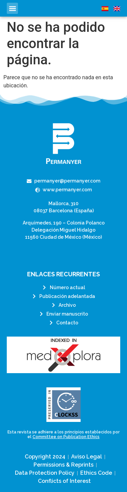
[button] (12, 8)
